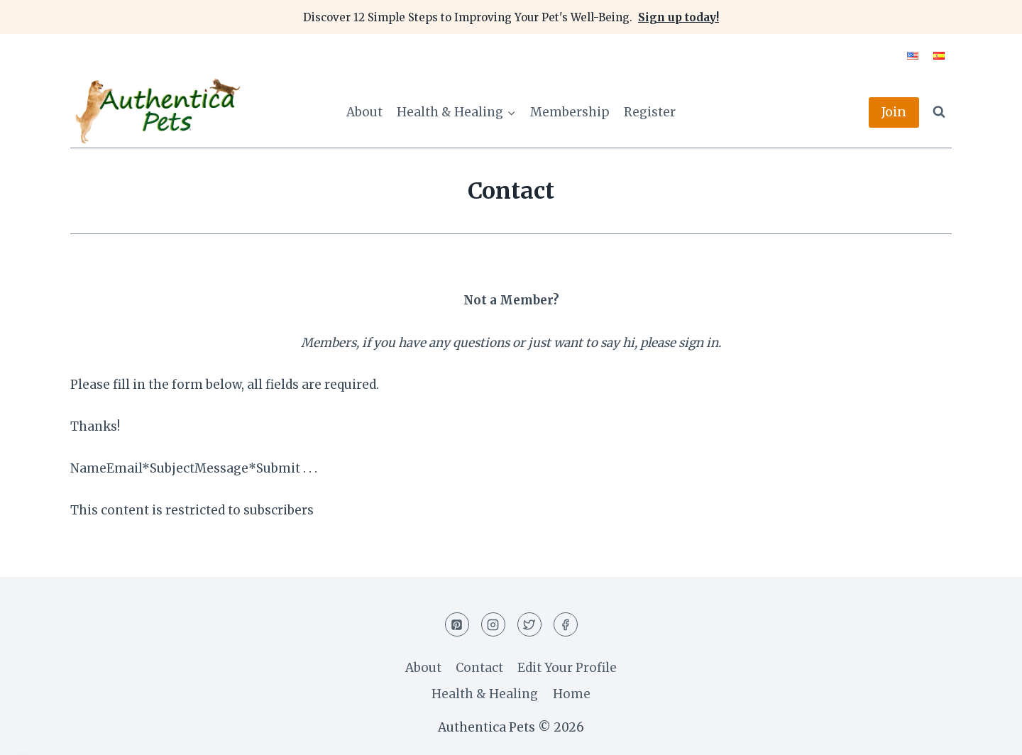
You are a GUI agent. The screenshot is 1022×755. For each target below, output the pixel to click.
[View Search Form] (939, 112)
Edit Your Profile (567, 668)
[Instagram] (493, 624)
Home (571, 694)
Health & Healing (485, 694)
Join (893, 112)
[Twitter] (529, 624)
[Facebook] (566, 624)
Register (650, 112)
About (364, 112)
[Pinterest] (457, 624)
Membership (570, 112)
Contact (479, 668)
